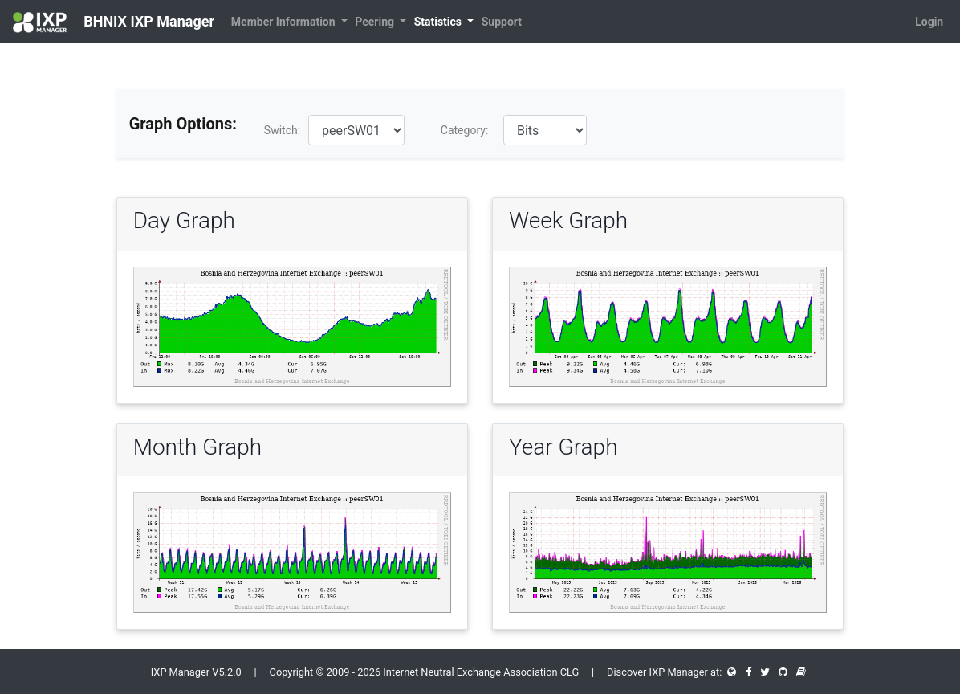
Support (502, 21)
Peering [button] (376, 21)
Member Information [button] (284, 21)
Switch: (282, 130)
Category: (464, 130)
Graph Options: (183, 123)
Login (929, 21)
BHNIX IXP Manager (113, 22)
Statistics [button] (439, 21)
